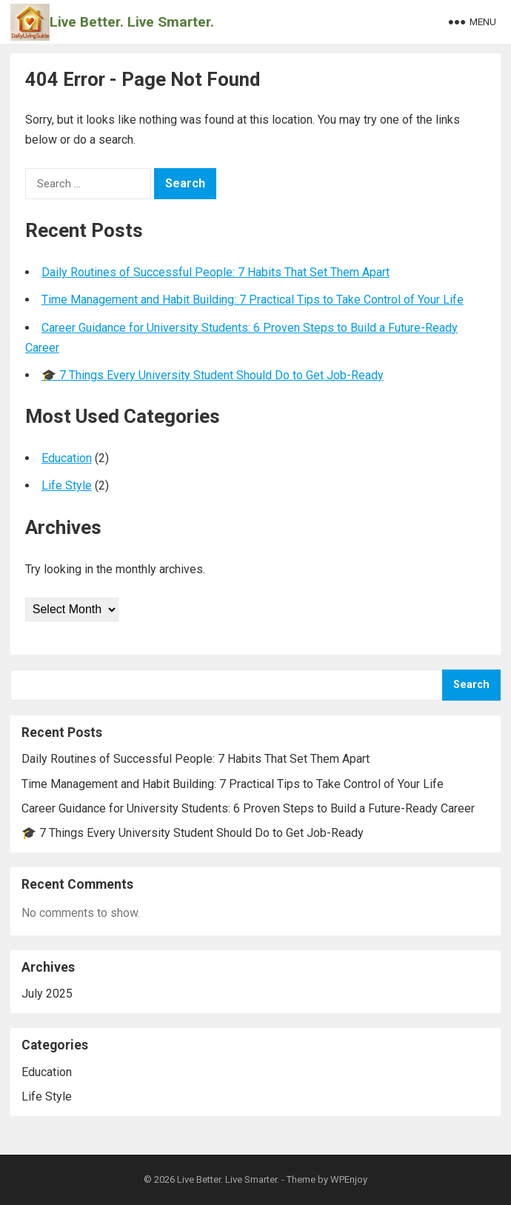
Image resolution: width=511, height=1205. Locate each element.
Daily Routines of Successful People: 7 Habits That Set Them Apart (215, 272)
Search (471, 684)
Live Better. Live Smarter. (132, 21)
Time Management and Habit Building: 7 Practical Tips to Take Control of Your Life (252, 300)
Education (66, 458)
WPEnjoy (348, 1179)
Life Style (66, 485)
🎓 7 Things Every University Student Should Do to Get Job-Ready (212, 375)
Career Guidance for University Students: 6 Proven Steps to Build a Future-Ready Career (248, 808)
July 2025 (47, 994)
